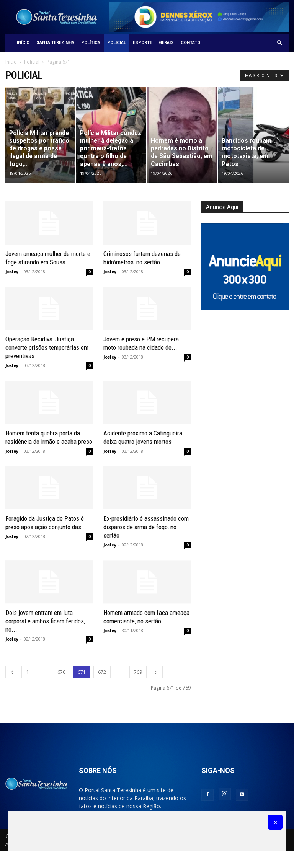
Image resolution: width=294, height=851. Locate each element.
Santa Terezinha (55, 42)
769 (138, 672)
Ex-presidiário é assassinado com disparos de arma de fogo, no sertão (146, 527)
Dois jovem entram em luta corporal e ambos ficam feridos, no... (45, 621)
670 (61, 672)
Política (90, 42)
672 (102, 672)
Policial (116, 42)
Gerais (166, 42)
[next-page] (156, 672)
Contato (190, 42)
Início (23, 42)
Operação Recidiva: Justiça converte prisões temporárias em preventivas (46, 347)
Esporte (142, 42)
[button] (279, 43)
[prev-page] (11, 672)
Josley (11, 271)
